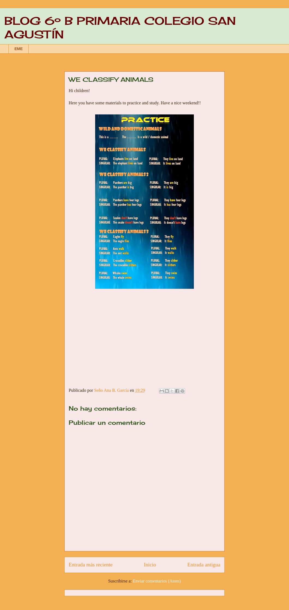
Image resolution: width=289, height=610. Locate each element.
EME (18, 49)
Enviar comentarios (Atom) (157, 581)
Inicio (150, 564)
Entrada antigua (203, 564)
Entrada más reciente (91, 564)
